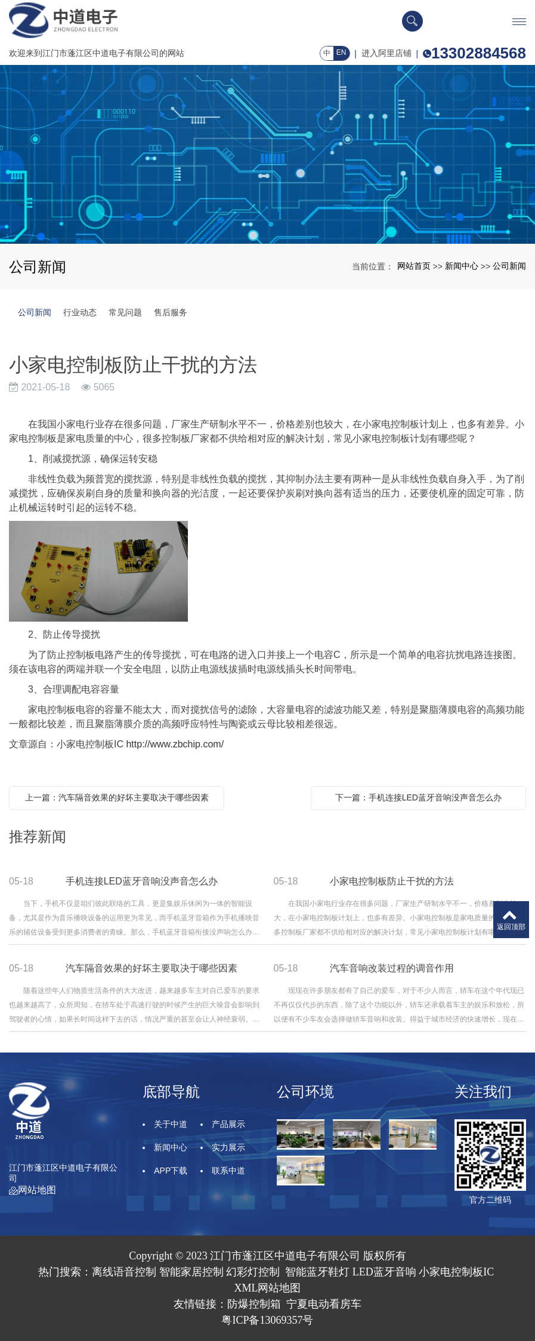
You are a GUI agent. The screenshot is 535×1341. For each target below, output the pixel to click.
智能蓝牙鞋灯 (317, 1272)
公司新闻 (509, 266)
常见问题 (125, 312)
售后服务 (170, 312)
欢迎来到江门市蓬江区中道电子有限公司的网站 (96, 53)
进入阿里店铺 (386, 53)
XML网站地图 (267, 1288)
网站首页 (414, 266)
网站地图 (32, 1190)
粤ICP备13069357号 (267, 1320)
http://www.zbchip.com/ (175, 744)
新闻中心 (461, 266)
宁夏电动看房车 (323, 1304)
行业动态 (80, 312)
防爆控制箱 (254, 1304)
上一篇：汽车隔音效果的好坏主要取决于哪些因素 (117, 797)
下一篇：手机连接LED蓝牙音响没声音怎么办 (418, 797)
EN (341, 52)
